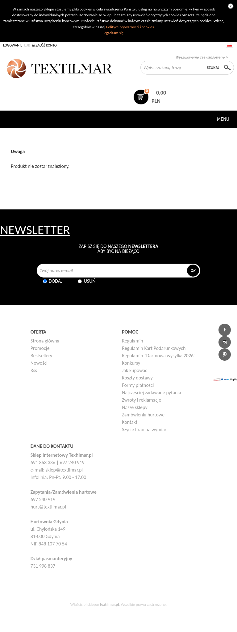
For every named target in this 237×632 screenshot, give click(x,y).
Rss (34, 370)
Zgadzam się (113, 32)
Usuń (89, 281)
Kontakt (129, 422)
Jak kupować (134, 370)
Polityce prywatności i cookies (130, 27)
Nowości (39, 363)
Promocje (40, 348)
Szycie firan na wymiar (144, 429)
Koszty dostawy (137, 378)
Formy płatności (138, 385)
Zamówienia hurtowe (143, 415)
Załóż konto (46, 45)
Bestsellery (41, 356)
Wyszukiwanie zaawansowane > (201, 57)
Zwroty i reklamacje (141, 400)
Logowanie (12, 45)
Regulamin (132, 341)
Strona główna (45, 341)
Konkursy (131, 363)
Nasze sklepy (134, 407)
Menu (223, 119)
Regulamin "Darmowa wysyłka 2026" (158, 356)
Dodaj (56, 281)
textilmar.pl (109, 604)
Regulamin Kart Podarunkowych (153, 348)
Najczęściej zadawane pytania (151, 392)
